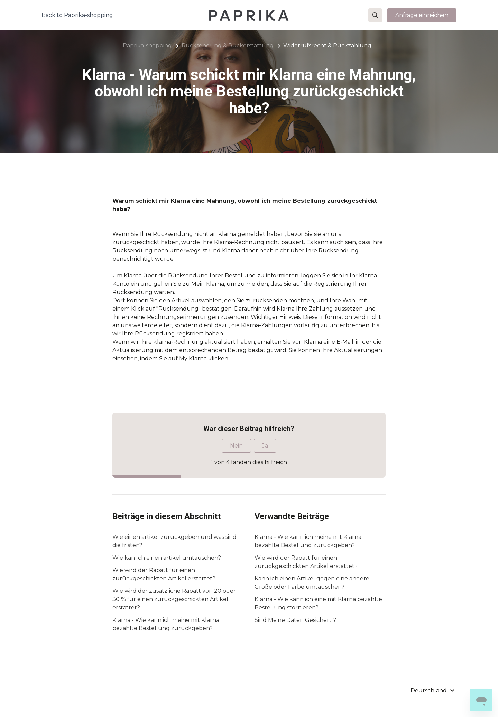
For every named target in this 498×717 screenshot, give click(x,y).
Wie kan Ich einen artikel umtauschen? (166, 557)
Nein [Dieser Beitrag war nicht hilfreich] (236, 445)
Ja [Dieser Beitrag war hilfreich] (265, 445)
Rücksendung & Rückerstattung (228, 45)
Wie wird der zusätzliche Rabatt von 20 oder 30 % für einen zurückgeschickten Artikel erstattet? (174, 599)
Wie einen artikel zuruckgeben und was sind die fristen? (174, 541)
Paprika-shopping (147, 45)
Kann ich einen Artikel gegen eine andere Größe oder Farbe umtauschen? (312, 582)
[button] (375, 15)
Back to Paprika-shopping (77, 15)
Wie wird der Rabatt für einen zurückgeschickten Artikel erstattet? (163, 574)
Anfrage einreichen (421, 15)
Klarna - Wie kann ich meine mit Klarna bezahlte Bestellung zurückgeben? (165, 624)
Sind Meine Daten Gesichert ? (295, 620)
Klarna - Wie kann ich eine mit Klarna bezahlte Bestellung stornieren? (318, 603)
